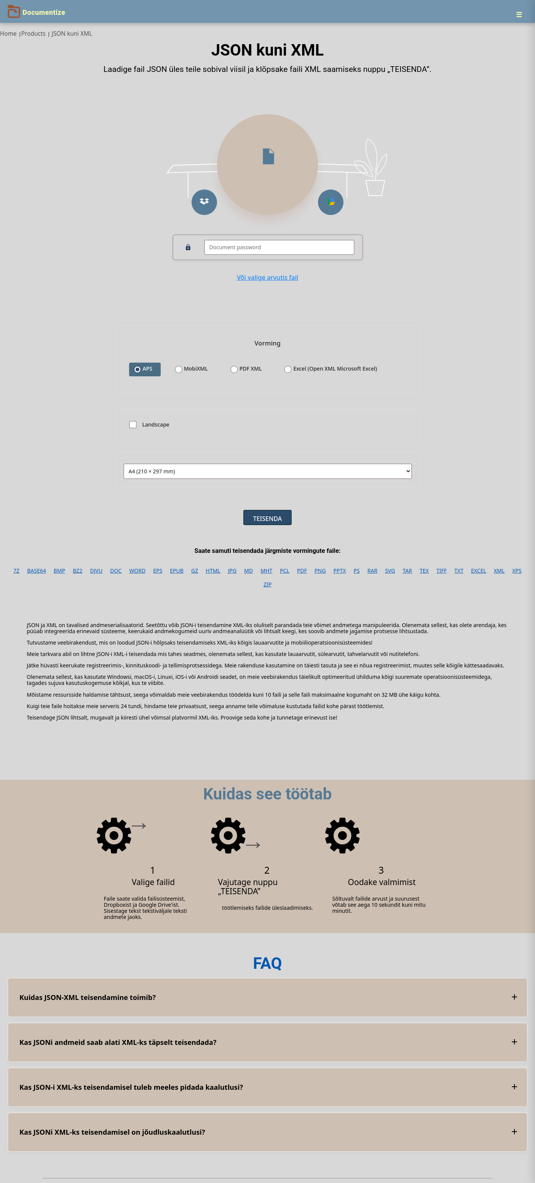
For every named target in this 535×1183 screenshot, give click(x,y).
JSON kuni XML (72, 34)
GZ (194, 571)
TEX (424, 571)
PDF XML (251, 369)
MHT (266, 571)
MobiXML (196, 369)
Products (33, 34)
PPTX (340, 571)
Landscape (155, 425)
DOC (115, 571)
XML (499, 571)
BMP (59, 571)
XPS (516, 571)
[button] (204, 202)
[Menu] (519, 14)
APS (147, 369)
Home (8, 34)
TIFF (441, 571)
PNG (320, 571)
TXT (458, 571)
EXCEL (478, 571)
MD (248, 571)
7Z (16, 571)
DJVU (96, 571)
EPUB (177, 571)
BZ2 (77, 571)
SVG (390, 571)
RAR (372, 571)
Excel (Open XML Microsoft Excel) (335, 369)
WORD (137, 571)
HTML (213, 571)
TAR (407, 571)
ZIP (267, 584)
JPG (232, 571)
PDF (302, 571)
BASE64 (36, 571)
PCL (284, 571)
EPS (157, 571)
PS (357, 571)
